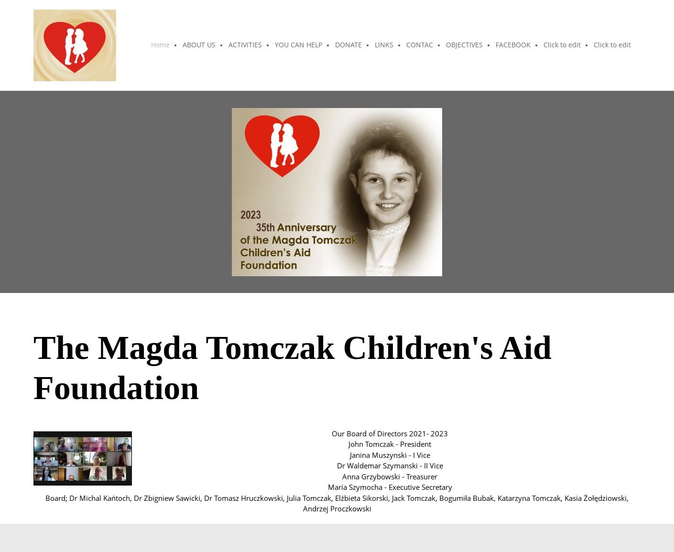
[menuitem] (160, 45)
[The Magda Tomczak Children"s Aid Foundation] (74, 45)
